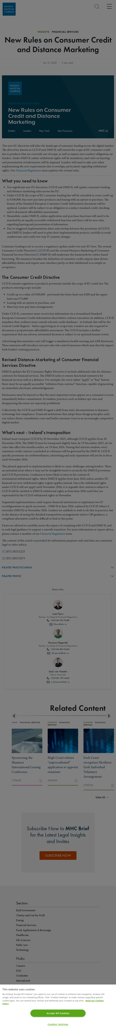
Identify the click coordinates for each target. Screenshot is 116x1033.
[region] (58, 1008)
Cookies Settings (58, 1024)
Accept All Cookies (58, 1013)
